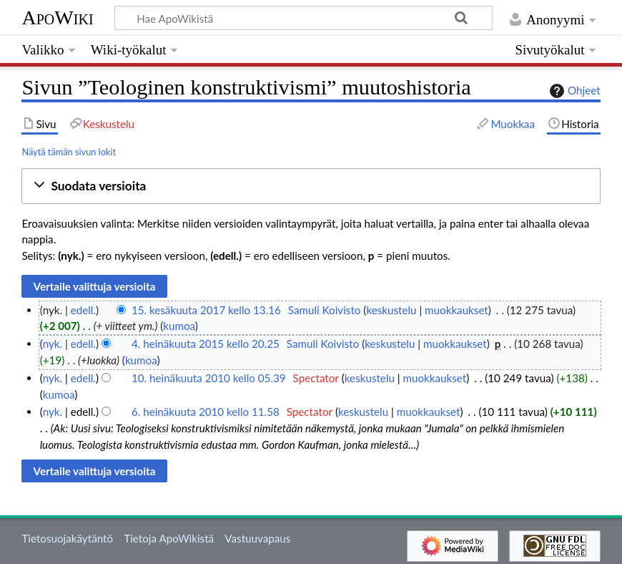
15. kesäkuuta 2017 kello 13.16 (206, 309)
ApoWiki (57, 17)
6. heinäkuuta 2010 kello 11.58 (206, 411)
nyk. (52, 343)
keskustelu (391, 309)
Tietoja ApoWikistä (169, 538)
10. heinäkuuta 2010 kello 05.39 (209, 377)
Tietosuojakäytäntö (67, 538)
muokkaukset (456, 309)
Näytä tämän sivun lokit (68, 151)
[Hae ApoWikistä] (303, 17)
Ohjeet (573, 91)
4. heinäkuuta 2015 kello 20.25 (206, 343)
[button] (311, 186)
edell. (83, 309)
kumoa (179, 325)
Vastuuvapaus (257, 538)
